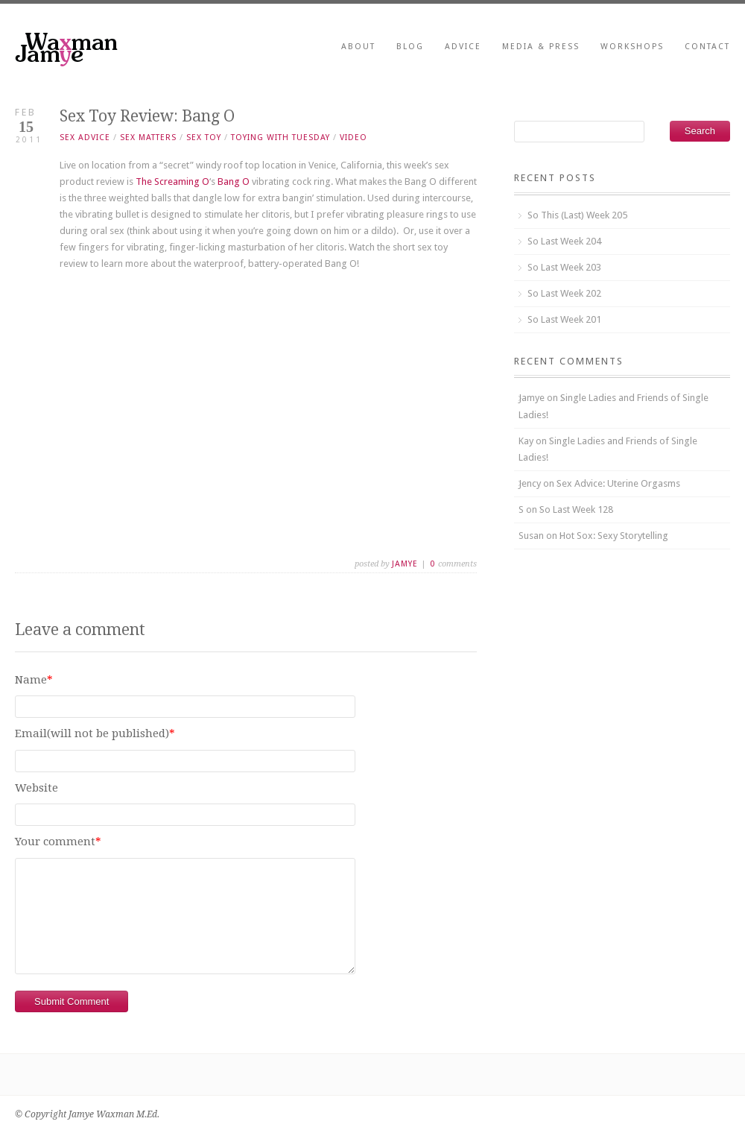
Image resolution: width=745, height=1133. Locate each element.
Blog (410, 46)
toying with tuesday (280, 137)
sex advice (85, 137)
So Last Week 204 (564, 241)
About (358, 46)
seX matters (148, 137)
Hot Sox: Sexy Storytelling (613, 535)
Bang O (234, 181)
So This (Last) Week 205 (577, 215)
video (353, 137)
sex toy (203, 137)
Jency (530, 483)
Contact (707, 46)
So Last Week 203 (564, 267)
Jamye (405, 564)
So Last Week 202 (564, 293)
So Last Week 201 (564, 319)
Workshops (632, 46)
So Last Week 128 (576, 509)
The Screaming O (172, 181)
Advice (463, 46)
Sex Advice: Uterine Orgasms (618, 483)
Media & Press (541, 46)
